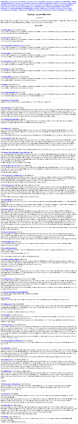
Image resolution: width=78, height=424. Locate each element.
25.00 (2, 269)
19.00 (2, 199)
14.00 (2, 138)
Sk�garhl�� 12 (66, 1)
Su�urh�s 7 (14, 10)
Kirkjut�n (51, 8)
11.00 (2, 107)
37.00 (2, 393)
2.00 (2, 37)
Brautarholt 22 (64, 3)
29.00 (2, 304)
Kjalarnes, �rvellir (5, 6)
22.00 (2, 241)
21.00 (2, 232)
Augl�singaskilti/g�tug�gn (44, 3)
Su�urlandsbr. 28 (5, 8)
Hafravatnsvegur (59, 8)
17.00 (2, 175)
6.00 (2, 69)
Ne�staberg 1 (58, 1)
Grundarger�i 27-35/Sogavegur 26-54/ (27, 1)
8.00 (2, 84)
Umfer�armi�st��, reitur (8, 3)
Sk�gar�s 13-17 (62, 10)
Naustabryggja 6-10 (59, 5)
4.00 (2, 53)
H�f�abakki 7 (32, 10)
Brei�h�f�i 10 (69, 5)
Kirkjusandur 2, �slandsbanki (43, 10)
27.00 (2, 292)
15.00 (2, 152)
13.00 (2, 128)
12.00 (2, 119)
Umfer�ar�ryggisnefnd (39, 6)
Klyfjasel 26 (55, 10)
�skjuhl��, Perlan (27, 6)
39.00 (2, 416)
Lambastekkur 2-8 (49, 1)
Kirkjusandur (34, 3)
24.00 (2, 259)
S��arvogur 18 (44, 8)
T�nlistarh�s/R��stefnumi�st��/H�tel (21, 8)
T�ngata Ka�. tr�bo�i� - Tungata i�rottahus (17, 152)
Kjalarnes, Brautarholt (16, 6)
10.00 (2, 100)
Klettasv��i (41, 1)
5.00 (2, 61)
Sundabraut (37, 8)
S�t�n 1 (74, 1)
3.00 (2, 45)
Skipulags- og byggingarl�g (23, 3)
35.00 (2, 371)
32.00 (2, 340)
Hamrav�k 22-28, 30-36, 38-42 (26, 5)
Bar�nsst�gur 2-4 (5, 1)
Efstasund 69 (14, 1)
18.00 (2, 185)
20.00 (2, 209)
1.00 (2, 30)
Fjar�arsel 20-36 (23, 10)
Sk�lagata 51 (56, 3)
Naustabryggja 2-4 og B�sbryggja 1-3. (44, 5)
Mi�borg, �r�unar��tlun (53, 6)
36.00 (2, 384)
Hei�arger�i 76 (65, 6)
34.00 (2, 359)
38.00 (2, 405)
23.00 (2, 248)
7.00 (2, 76)
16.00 (2, 165)
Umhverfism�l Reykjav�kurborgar (13, 340)
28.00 (2, 298)
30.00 (2, 315)
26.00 (2, 279)
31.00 (2, 324)
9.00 (2, 92)
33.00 (2, 348)
